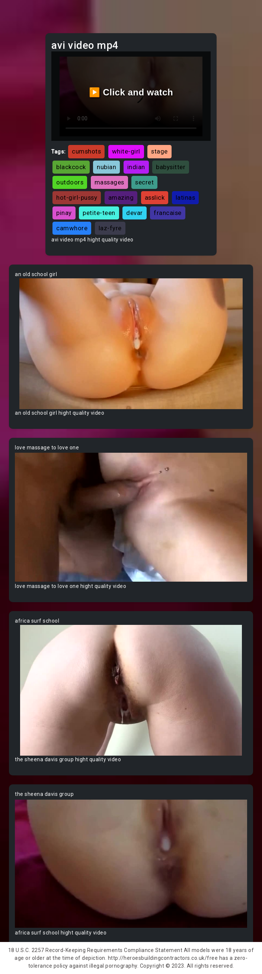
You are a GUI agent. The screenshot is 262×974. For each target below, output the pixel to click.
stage (159, 151)
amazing (121, 197)
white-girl (126, 151)
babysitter (170, 167)
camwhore (71, 228)
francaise (168, 212)
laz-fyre (110, 228)
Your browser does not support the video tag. (131, 343)
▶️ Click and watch (131, 92)
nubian (106, 167)
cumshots (86, 151)
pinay (64, 212)
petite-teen (99, 212)
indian (136, 167)
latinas (185, 197)
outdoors (69, 182)
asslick (155, 197)
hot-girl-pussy (76, 197)
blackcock (71, 167)
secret (144, 182)
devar (134, 212)
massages (109, 182)
